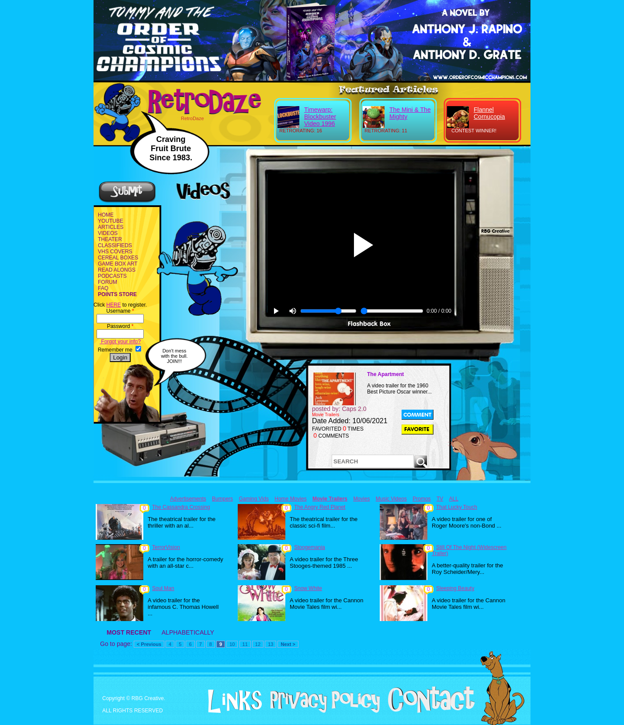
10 (232, 644)
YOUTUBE (110, 221)
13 (270, 644)
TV (440, 499)
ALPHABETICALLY (188, 632)
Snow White (308, 588)
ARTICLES (110, 227)
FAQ (103, 288)
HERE (113, 305)
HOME (106, 215)
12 (257, 644)
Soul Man (163, 588)
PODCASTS (112, 276)
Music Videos (391, 499)
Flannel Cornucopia (489, 113)
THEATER (110, 239)
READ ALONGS (116, 270)
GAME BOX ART (117, 264)
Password (120, 326)
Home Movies (290, 499)
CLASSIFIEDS (115, 245)
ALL (453, 499)
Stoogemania (309, 547)
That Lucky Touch (456, 507)
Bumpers (222, 499)
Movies (361, 499)
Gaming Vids (253, 499)
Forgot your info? (120, 341)
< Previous (149, 644)
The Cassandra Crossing (181, 507)
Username (120, 311)
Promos (421, 499)
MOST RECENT (129, 632)
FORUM (107, 282)
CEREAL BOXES (118, 258)
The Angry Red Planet (319, 507)
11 (245, 644)
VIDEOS (108, 233)
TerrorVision (166, 547)
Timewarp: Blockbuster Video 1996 (320, 116)
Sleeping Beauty (455, 588)
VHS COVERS (115, 252)
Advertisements (188, 499)
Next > (288, 644)
